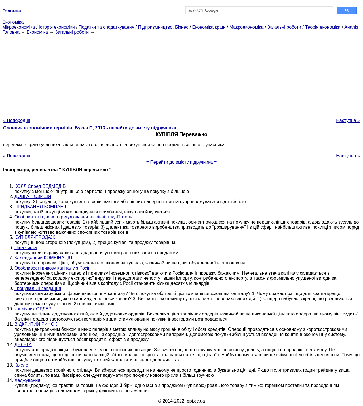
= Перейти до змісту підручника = (181, 162)
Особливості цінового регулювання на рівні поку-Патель (73, 216)
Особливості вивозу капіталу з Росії (51, 268)
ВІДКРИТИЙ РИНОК (35, 324)
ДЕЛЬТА (23, 344)
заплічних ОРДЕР (33, 308)
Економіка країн (209, 27)
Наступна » (348, 120)
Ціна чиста (25, 247)
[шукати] (258, 10)
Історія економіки (57, 27)
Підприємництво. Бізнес (163, 27)
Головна (11, 32)
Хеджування (27, 380)
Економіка (13, 22)
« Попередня (16, 120)
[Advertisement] (181, 74)
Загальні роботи (284, 27)
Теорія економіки (322, 27)
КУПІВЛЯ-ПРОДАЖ (34, 237)
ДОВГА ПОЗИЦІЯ (32, 196)
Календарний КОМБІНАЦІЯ (43, 257)
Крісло (21, 365)
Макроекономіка (246, 27)
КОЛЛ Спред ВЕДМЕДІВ (40, 186)
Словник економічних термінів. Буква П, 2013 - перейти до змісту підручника (89, 127)
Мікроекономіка (18, 27)
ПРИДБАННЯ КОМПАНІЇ (40, 206)
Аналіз (351, 27)
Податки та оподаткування (106, 27)
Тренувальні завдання (37, 288)
